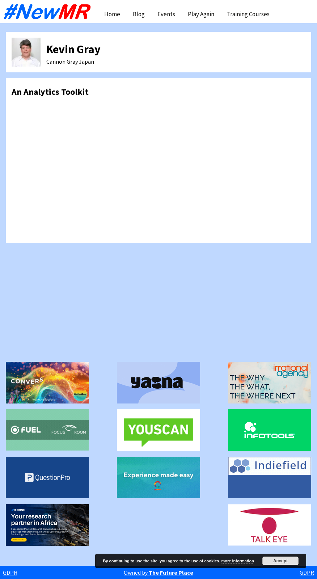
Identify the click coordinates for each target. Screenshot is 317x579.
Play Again (201, 14)
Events (166, 14)
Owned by (158, 572)
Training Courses (248, 14)
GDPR (10, 572)
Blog (139, 14)
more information (237, 561)
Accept (280, 560)
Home (112, 14)
